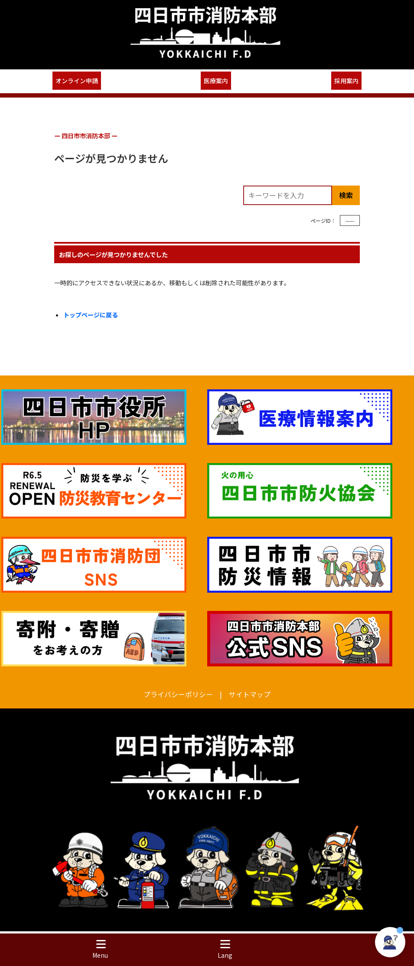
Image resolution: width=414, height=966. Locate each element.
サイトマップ (250, 694)
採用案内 (346, 80)
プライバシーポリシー (178, 694)
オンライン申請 (76, 80)
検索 (346, 195)
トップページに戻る (90, 314)
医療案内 (216, 80)
